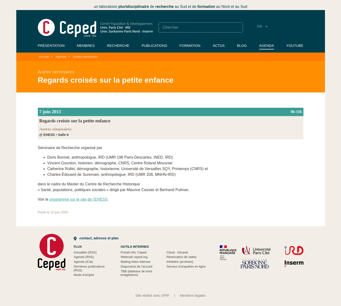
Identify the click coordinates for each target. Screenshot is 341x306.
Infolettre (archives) (180, 261)
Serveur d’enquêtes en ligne (186, 266)
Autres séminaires (85, 57)
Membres (86, 46)
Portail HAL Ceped (133, 252)
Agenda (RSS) (84, 257)
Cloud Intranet (177, 252)
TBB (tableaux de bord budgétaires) (136, 273)
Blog (242, 46)
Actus (219, 46)
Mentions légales (193, 295)
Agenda (266, 46)
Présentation (51, 46)
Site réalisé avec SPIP (152, 295)
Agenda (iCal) (83, 261)
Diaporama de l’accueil (136, 266)
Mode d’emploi (84, 275)
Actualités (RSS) (85, 252)
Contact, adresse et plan (96, 238)
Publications (154, 46)
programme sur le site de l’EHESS (78, 199)
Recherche (118, 46)
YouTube (294, 46)
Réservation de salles (181, 257)
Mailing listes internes (136, 261)
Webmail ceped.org (134, 257)
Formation (189, 46)
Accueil (44, 57)
